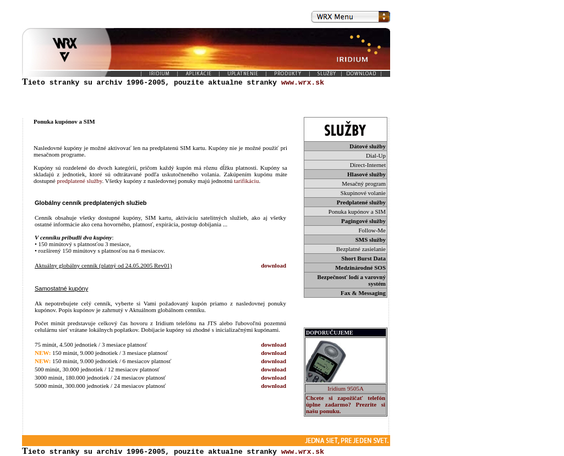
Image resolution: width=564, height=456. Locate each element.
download (273, 265)
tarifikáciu (246, 180)
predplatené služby (79, 180)
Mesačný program (364, 183)
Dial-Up (376, 155)
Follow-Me (372, 230)
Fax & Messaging (363, 293)
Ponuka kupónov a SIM (357, 211)
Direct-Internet (368, 165)
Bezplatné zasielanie (361, 249)
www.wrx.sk (302, 451)
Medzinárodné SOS (360, 267)
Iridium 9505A (345, 388)
